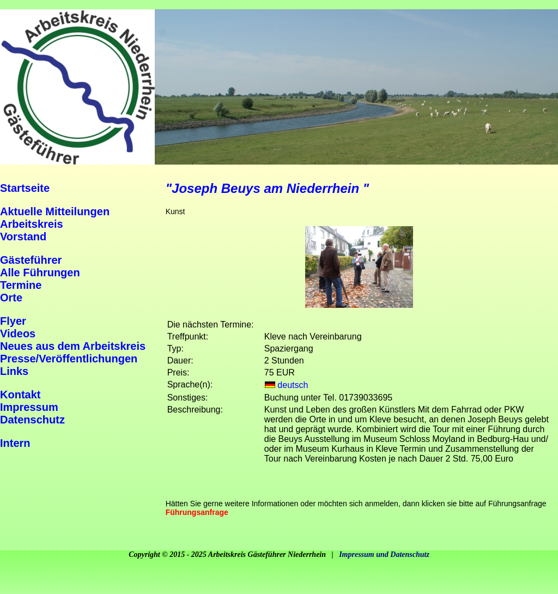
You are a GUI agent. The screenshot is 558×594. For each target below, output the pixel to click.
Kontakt (20, 395)
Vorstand (23, 237)
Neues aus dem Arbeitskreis (72, 346)
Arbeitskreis (31, 224)
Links (14, 371)
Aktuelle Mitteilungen (55, 211)
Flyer (13, 321)
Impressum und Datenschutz (384, 554)
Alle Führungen (40, 272)
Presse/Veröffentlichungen (68, 359)
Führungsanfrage (197, 512)
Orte (11, 298)
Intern (15, 443)
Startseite (25, 188)
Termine (20, 285)
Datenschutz (32, 420)
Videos (17, 334)
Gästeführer (31, 260)
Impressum (29, 407)
